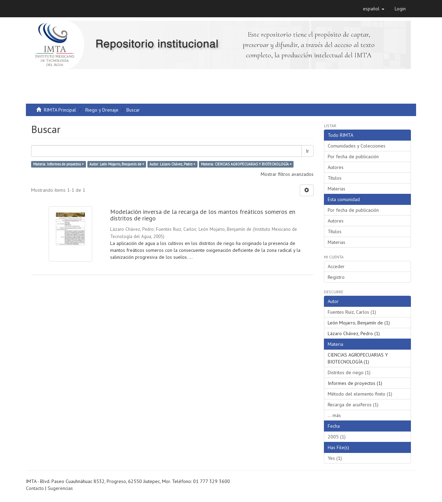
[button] (374, 8)
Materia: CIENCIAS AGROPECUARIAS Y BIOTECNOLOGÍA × (246, 164)
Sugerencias (60, 488)
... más (334, 415)
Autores (336, 167)
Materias (336, 189)
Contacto (35, 488)
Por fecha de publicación (353, 156)
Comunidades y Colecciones (356, 146)
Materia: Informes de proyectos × (58, 164)
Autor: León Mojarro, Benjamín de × (116, 164)
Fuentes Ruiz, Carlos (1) (352, 312)
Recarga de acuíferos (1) (353, 404)
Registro (336, 277)
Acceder (336, 266)
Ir (307, 151)
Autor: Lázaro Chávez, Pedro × (172, 164)
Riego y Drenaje (101, 110)
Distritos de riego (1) (349, 372)
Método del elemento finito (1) (360, 394)
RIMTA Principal (60, 110)
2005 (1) (337, 437)
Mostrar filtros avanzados (287, 174)
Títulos (335, 178)
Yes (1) (335, 458)
